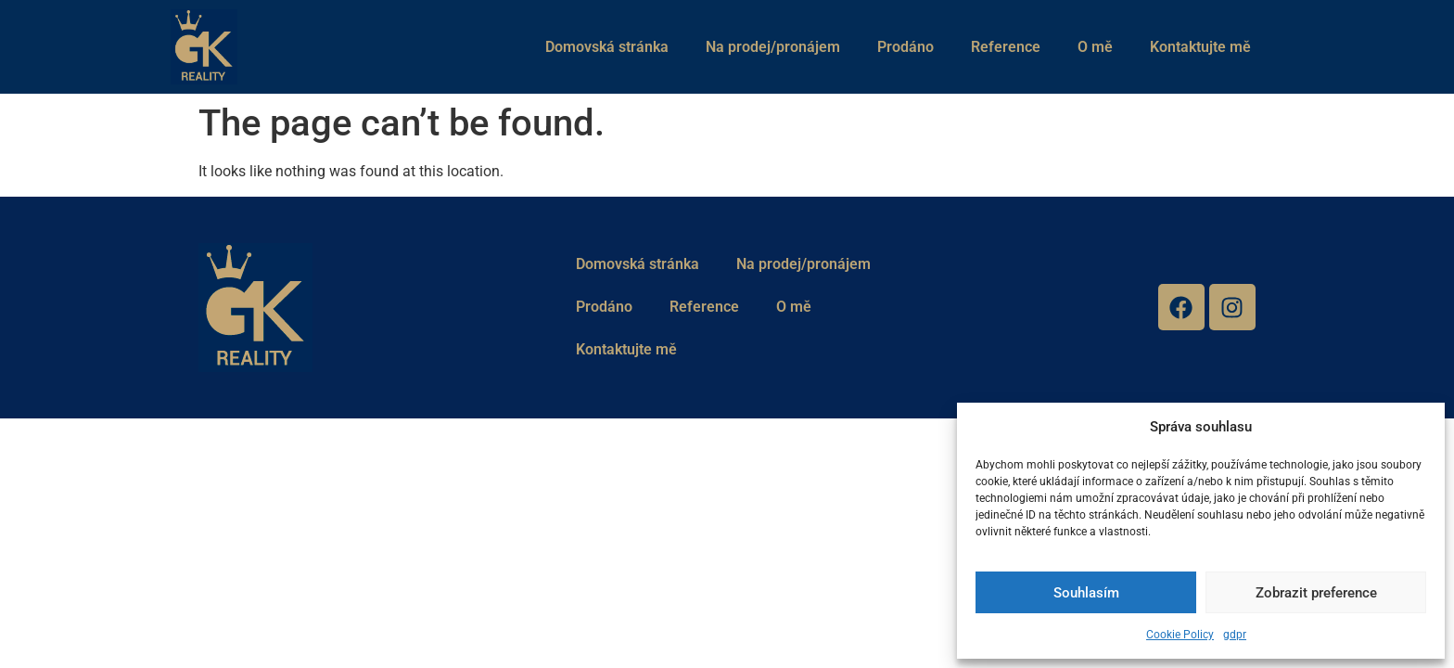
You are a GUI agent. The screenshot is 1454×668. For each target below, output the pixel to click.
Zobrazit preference (1316, 592)
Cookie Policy (1180, 634)
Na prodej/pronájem (773, 47)
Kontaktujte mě (1200, 47)
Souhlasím (1086, 592)
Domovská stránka (607, 47)
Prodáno (905, 47)
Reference (1005, 47)
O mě (1095, 47)
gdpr (1234, 634)
